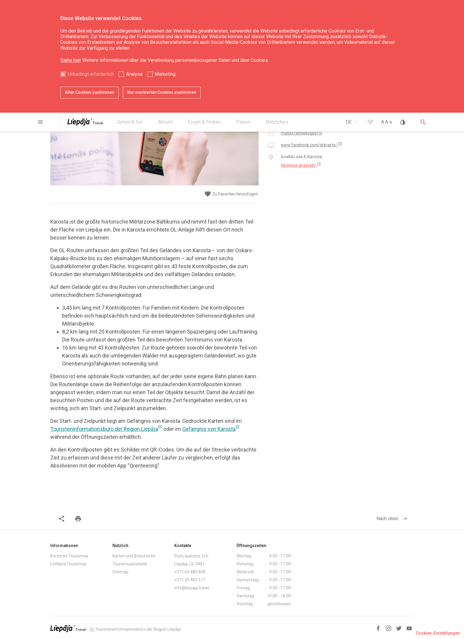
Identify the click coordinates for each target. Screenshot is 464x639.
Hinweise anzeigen (301, 165)
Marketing (165, 74)
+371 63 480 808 (189, 572)
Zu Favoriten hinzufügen (231, 194)
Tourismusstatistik (129, 564)
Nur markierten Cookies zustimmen (161, 92)
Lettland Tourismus (68, 564)
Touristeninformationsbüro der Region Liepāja (106, 429)
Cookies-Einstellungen (438, 633)
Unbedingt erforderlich (91, 74)
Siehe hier (70, 60)
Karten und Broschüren (133, 556)
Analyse (134, 74)
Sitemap (120, 572)
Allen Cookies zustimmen (89, 92)
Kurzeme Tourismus (69, 556)
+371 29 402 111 (189, 579)
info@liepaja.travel (191, 587)
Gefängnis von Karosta (211, 429)
